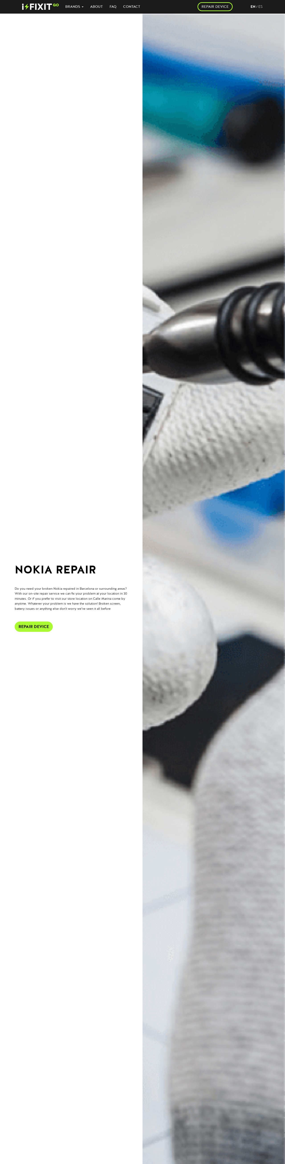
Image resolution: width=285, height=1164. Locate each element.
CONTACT (131, 6)
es (260, 6)
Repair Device (33, 626)
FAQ (113, 6)
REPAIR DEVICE (215, 6)
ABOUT (96, 6)
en (252, 6)
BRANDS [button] (74, 6)
